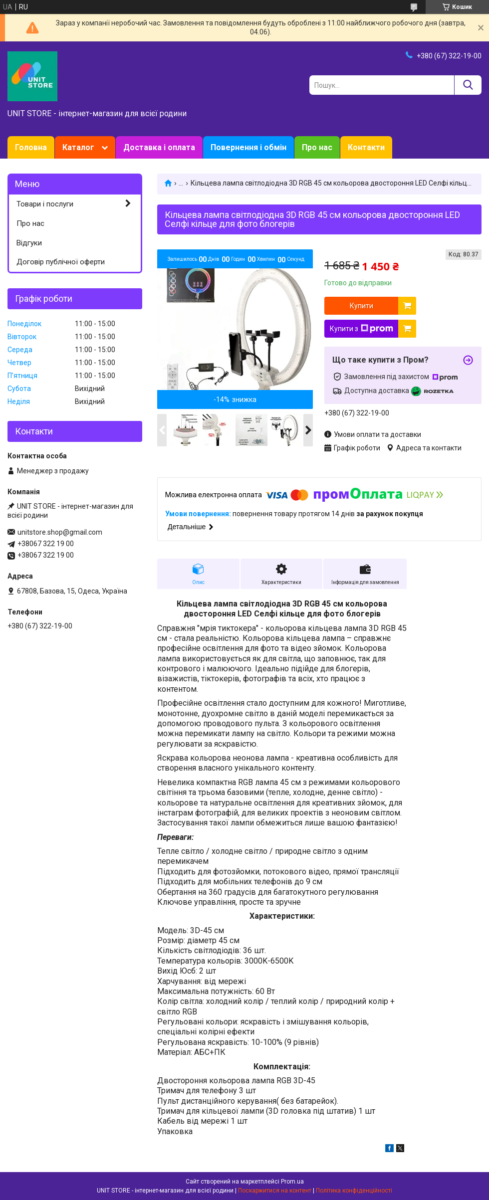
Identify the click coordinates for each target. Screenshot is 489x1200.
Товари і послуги (44, 204)
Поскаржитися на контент (274, 1190)
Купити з (361, 328)
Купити (361, 306)
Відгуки (29, 242)
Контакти (366, 147)
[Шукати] (468, 85)
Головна (31, 147)
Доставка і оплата (159, 147)
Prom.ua (292, 1181)
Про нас (317, 147)
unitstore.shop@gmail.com (59, 532)
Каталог (78, 147)
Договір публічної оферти (60, 261)
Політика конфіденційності (354, 1190)
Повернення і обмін (248, 147)
